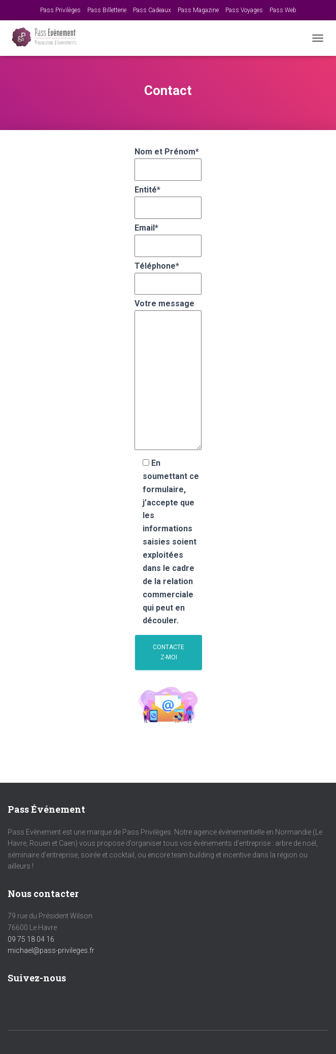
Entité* (168, 198)
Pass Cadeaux (152, 10)
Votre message (168, 375)
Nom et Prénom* (168, 160)
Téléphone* (168, 275)
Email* (168, 236)
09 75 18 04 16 (31, 939)
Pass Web (283, 10)
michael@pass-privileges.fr (51, 950)
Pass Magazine (198, 10)
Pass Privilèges (60, 10)
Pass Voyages (244, 10)
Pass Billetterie (106, 10)
